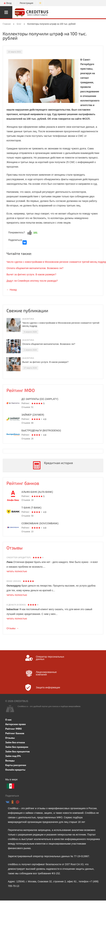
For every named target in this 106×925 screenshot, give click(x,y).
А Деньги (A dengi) (16, 605)
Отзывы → (13, 628)
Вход (7, 3)
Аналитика (28, 319)
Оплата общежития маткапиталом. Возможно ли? (35, 268)
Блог (19, 24)
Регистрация (26, 3)
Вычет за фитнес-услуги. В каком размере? (31, 274)
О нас (8, 719)
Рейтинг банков (23, 483)
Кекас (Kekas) (14, 581)
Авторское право (15, 724)
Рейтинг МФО (21, 390)
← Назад (12, 289)
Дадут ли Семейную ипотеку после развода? (32, 280)
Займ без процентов (17, 751)
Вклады (10, 760)
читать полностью (17, 571)
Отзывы (15, 547)
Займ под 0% (13, 755)
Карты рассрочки (15, 765)
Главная (7, 24)
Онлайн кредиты (15, 769)
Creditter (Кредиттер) (19, 557)
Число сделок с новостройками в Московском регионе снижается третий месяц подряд (56, 261)
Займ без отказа (15, 742)
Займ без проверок (16, 746)
